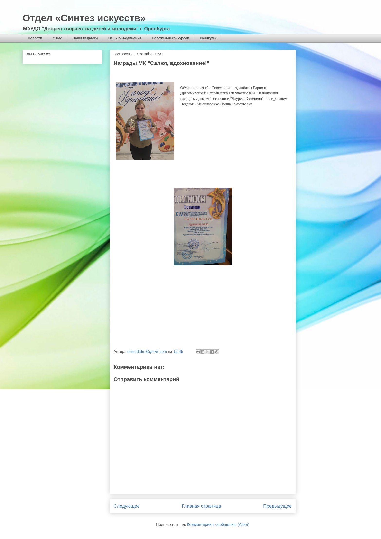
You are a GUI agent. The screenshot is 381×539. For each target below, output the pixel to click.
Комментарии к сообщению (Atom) (218, 524)
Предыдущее (277, 506)
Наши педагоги (85, 38)
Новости (35, 38)
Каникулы (208, 38)
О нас (57, 38)
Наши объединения (124, 38)
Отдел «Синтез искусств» (84, 18)
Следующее (127, 506)
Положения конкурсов (170, 38)
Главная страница (201, 506)
